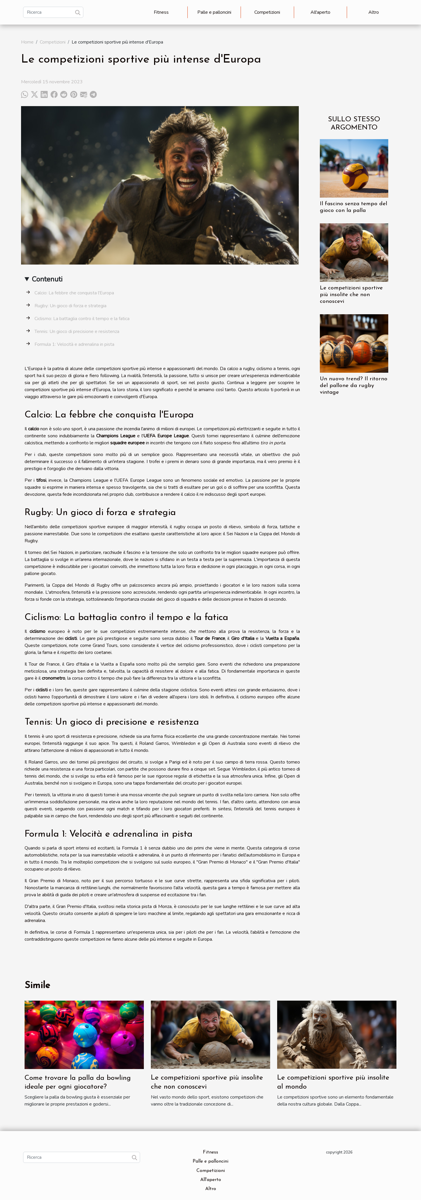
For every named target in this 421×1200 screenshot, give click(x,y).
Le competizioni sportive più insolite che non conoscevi (351, 294)
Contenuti (47, 279)
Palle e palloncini (214, 12)
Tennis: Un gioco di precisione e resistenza (76, 331)
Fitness (161, 12)
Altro (373, 12)
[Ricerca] (53, 12)
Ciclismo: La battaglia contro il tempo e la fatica (82, 318)
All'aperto (320, 12)
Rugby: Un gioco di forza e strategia (70, 306)
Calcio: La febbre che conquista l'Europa (74, 293)
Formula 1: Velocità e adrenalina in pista (74, 344)
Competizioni (267, 12)
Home (27, 42)
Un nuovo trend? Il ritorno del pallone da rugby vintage (353, 385)
